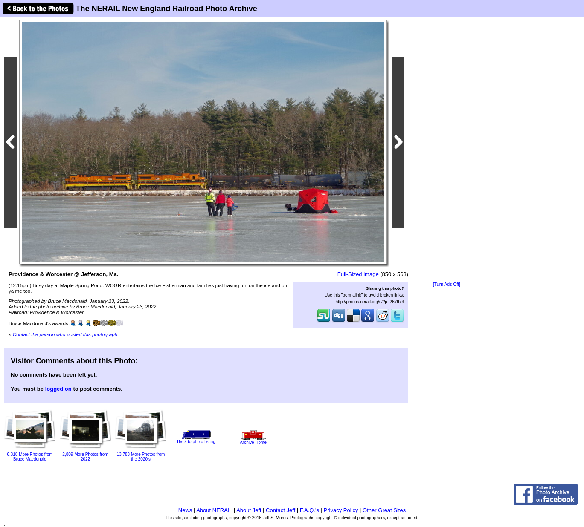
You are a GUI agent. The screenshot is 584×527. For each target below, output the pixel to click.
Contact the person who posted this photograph (65, 334)
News (185, 510)
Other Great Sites (384, 510)
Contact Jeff (280, 510)
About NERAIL (214, 510)
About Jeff (248, 510)
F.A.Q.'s (309, 510)
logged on (58, 389)
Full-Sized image (358, 274)
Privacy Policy (341, 510)
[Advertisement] (447, 150)
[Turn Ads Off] (446, 284)
